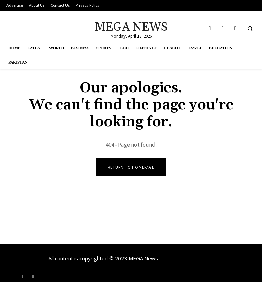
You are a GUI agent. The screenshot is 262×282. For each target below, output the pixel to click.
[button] (250, 28)
